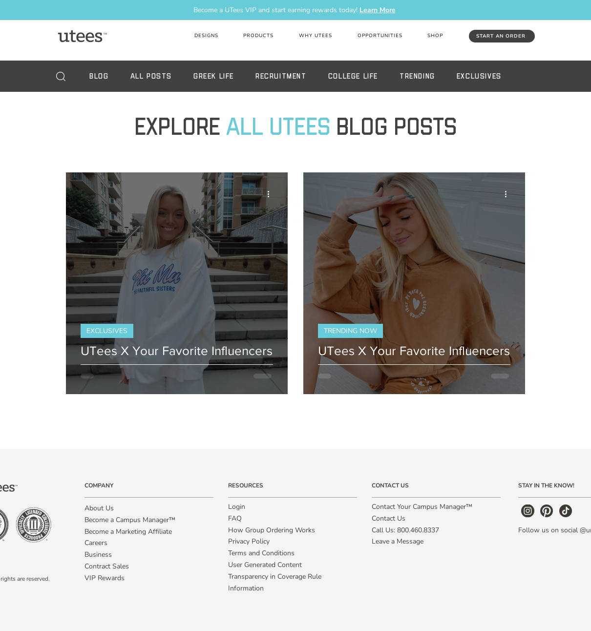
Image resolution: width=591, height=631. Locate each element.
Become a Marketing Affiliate (128, 531)
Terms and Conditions (261, 553)
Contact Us (388, 518)
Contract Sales (106, 566)
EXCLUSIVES (106, 331)
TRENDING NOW (350, 331)
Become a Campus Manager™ (129, 520)
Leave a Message (397, 541)
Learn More (377, 10)
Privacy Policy (249, 541)
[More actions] (271, 194)
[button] (315, 36)
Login (236, 506)
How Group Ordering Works (271, 530)
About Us (99, 508)
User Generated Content (265, 564)
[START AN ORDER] (502, 36)
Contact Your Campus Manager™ (422, 506)
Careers (95, 542)
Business (98, 554)
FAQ (235, 518)
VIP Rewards (104, 578)
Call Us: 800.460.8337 (405, 530)
